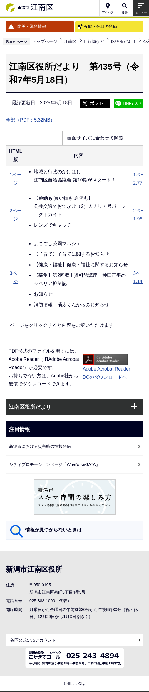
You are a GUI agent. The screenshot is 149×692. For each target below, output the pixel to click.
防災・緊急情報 (31, 26)
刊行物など (93, 41)
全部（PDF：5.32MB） (30, 119)
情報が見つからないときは (53, 529)
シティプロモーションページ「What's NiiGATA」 (54, 464)
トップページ (44, 41)
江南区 (70, 41)
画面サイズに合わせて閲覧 (95, 137)
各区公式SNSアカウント (33, 640)
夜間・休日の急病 (100, 26)
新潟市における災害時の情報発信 (40, 446)
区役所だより (123, 41)
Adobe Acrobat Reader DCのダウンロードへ (106, 367)
